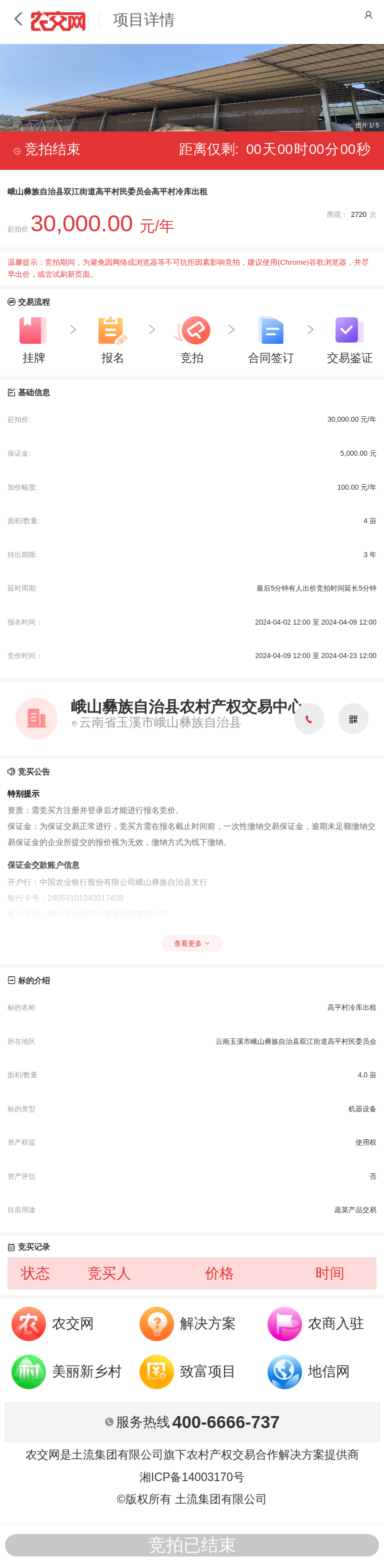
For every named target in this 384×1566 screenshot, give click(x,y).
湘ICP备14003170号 (192, 1477)
